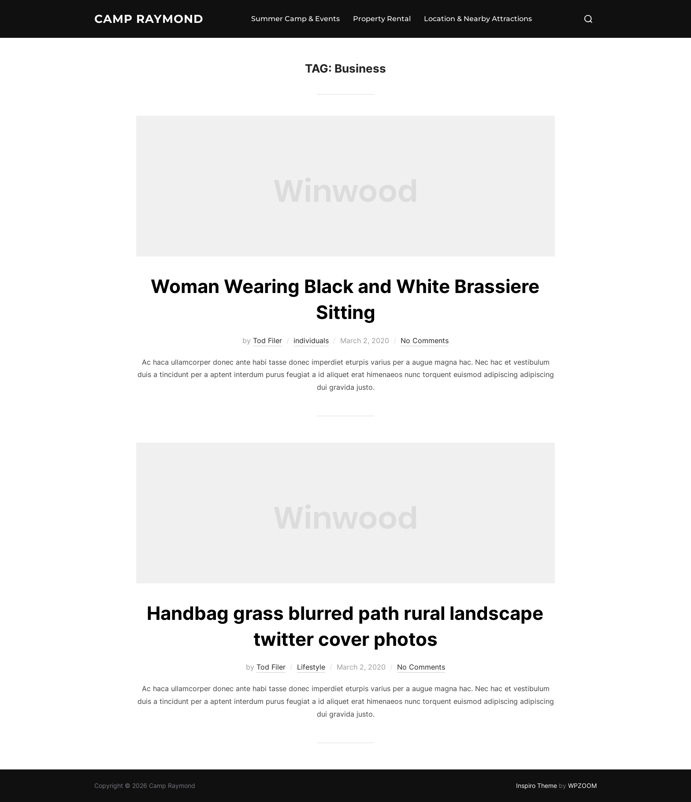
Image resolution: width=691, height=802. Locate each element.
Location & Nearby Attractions (478, 19)
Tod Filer (267, 340)
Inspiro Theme (536, 785)
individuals (311, 340)
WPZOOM (582, 785)
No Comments (425, 340)
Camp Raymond (148, 19)
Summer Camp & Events (295, 19)
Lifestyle (311, 667)
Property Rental (382, 19)
